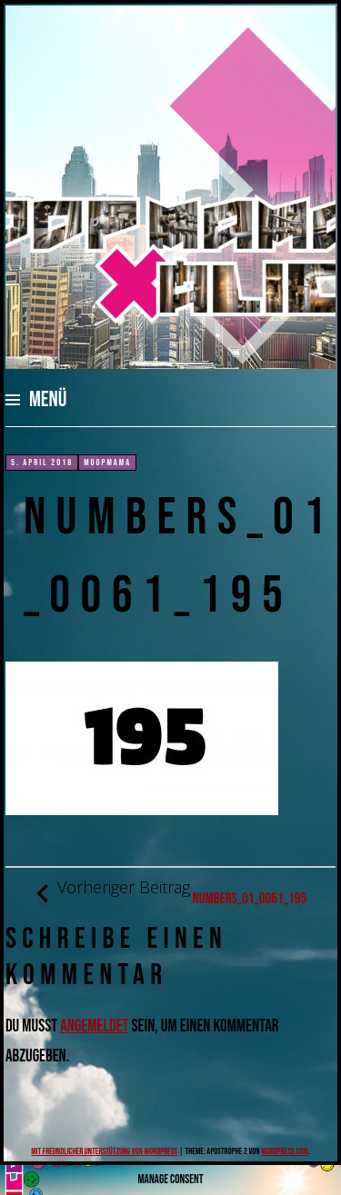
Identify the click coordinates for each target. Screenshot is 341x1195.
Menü (48, 399)
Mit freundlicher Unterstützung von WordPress (104, 1151)
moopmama (107, 462)
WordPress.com (284, 1151)
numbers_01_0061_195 (171, 893)
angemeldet (94, 1026)
